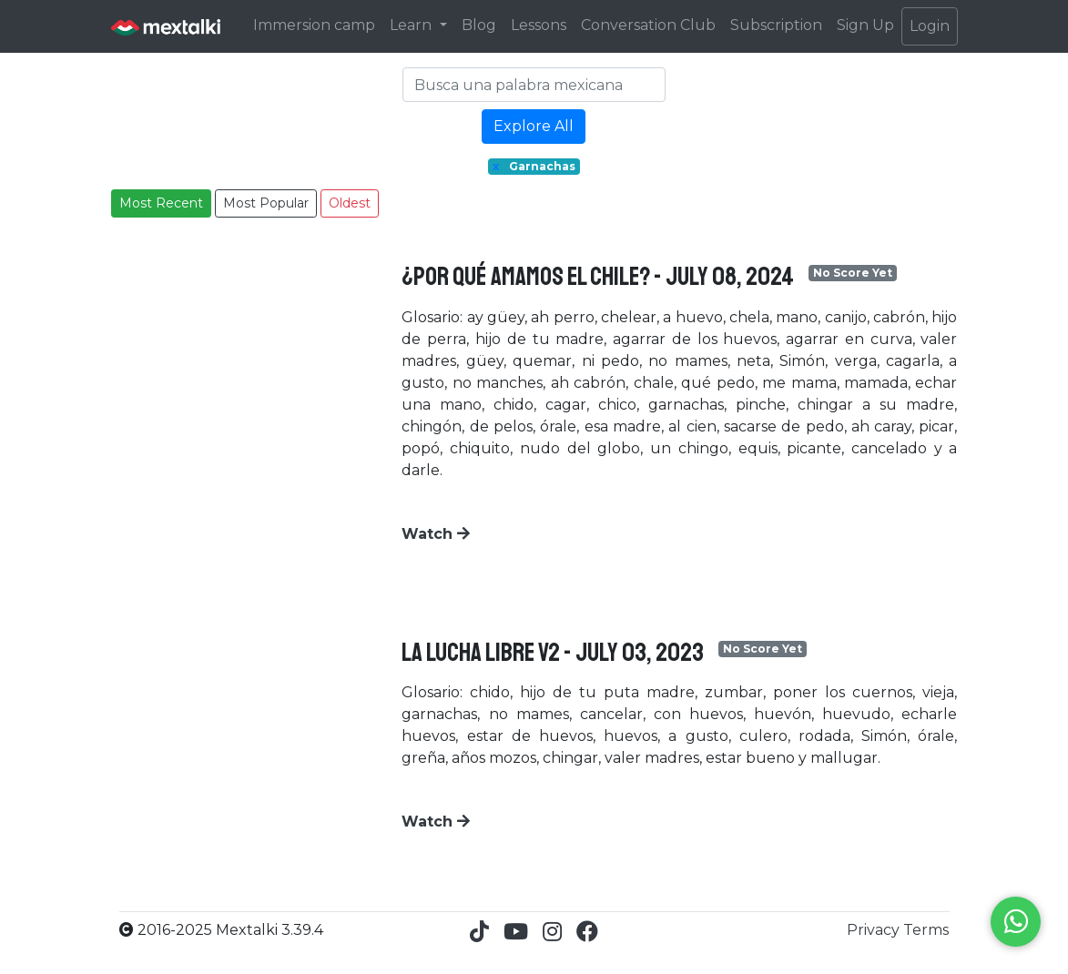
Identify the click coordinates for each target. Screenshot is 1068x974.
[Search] (534, 84)
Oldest (350, 203)
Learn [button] (412, 25)
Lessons (538, 25)
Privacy (875, 929)
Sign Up (865, 25)
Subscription (776, 25)
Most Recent (161, 203)
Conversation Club (648, 25)
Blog (479, 25)
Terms (926, 929)
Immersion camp (314, 25)
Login (930, 26)
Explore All (533, 126)
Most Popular (266, 203)
